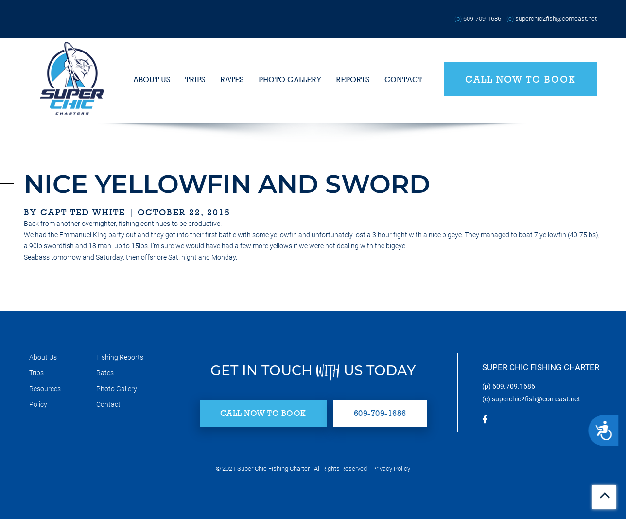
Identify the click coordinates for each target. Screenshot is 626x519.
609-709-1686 (482, 18)
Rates (232, 79)
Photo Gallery (290, 79)
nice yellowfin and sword (227, 184)
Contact (403, 79)
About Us (152, 79)
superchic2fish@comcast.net (556, 18)
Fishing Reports (119, 357)
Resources (45, 389)
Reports (353, 79)
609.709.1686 (513, 386)
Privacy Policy (391, 468)
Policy (38, 404)
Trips (195, 79)
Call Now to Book (520, 79)
